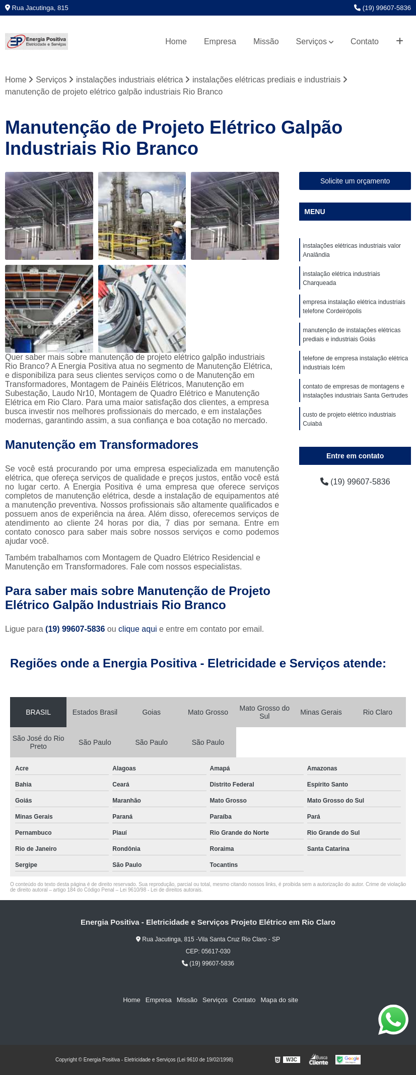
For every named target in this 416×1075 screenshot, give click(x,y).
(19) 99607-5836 (382, 8)
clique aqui (137, 629)
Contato (365, 41)
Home (176, 41)
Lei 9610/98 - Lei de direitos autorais (160, 890)
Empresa (220, 41)
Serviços (311, 41)
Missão (266, 41)
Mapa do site (279, 1000)
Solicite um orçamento (355, 181)
